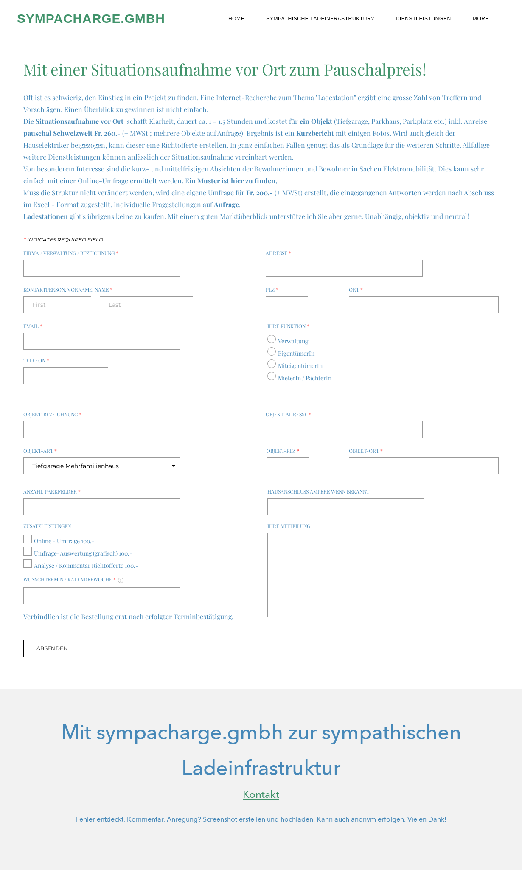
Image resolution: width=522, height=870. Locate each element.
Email (32, 325)
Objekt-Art (40, 450)
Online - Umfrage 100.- (64, 541)
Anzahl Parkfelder (52, 491)
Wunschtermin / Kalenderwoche (73, 580)
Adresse (278, 252)
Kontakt (261, 794)
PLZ (272, 289)
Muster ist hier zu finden (236, 180)
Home (236, 19)
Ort (356, 289)
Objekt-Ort (366, 450)
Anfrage (226, 204)
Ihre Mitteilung (288, 525)
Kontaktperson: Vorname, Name (67, 289)
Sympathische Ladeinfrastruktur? (320, 19)
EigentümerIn (296, 353)
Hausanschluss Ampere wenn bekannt (318, 491)
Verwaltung (293, 341)
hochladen (297, 819)
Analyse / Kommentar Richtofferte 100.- (86, 565)
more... (483, 19)
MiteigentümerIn (300, 366)
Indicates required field (63, 239)
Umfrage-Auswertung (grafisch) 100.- (83, 553)
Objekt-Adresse (288, 414)
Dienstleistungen (423, 19)
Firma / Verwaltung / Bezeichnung (70, 252)
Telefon (36, 360)
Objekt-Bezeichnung (52, 414)
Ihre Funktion (288, 325)
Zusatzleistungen (47, 525)
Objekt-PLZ (283, 450)
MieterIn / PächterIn (304, 378)
